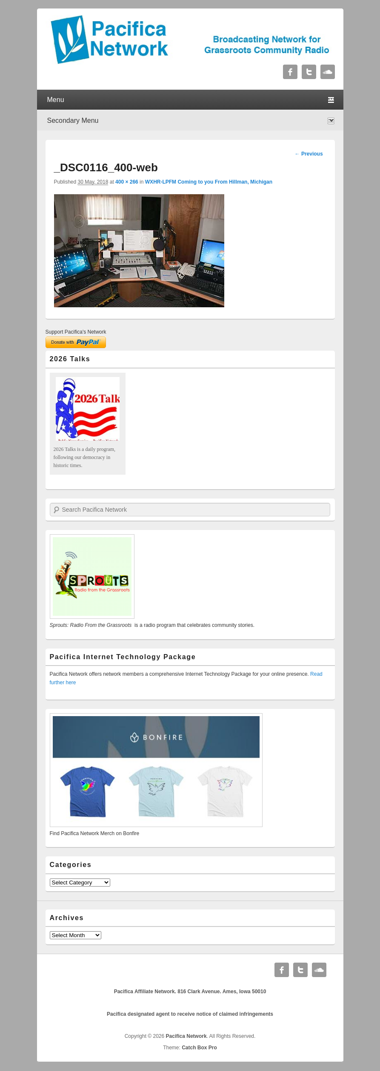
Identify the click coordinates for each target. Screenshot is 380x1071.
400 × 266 (126, 182)
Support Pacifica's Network (76, 332)
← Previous (309, 154)
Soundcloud (327, 72)
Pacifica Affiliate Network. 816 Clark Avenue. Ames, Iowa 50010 (190, 991)
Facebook (290, 72)
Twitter (309, 72)
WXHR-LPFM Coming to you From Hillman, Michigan (208, 182)
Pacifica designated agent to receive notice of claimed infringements (190, 1014)
